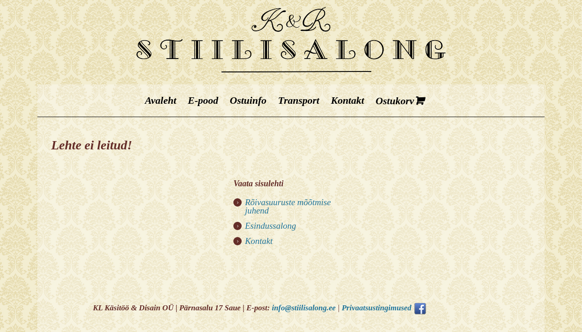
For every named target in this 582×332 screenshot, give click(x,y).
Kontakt (259, 241)
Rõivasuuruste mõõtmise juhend (288, 206)
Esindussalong (270, 226)
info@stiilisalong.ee (303, 307)
